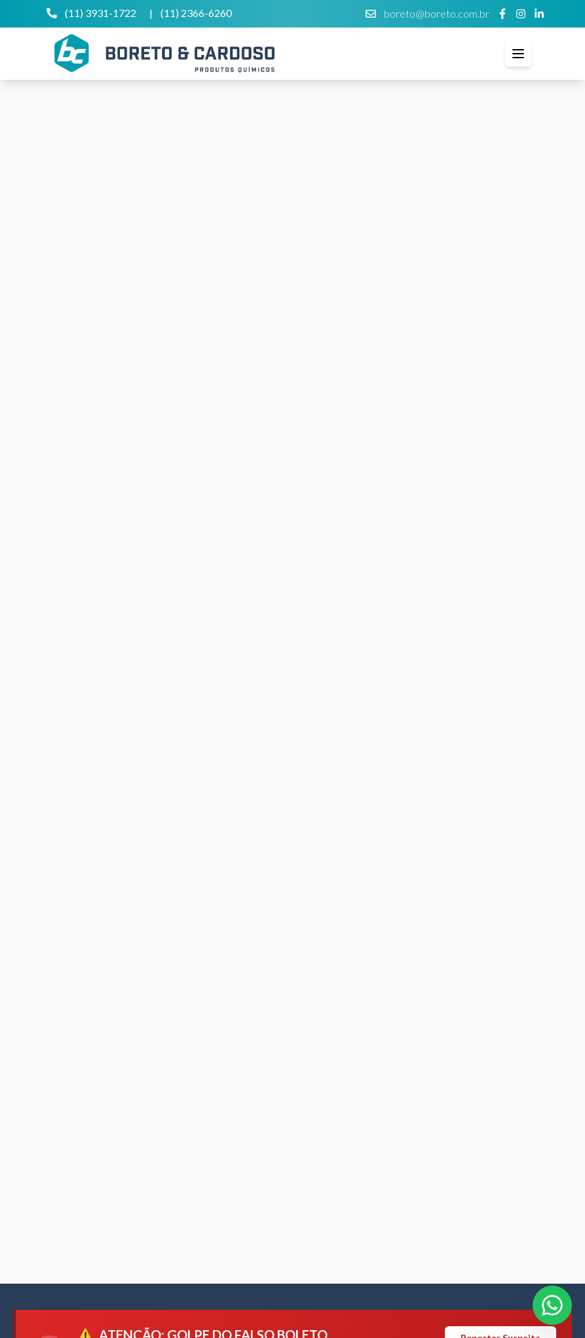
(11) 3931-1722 (91, 13)
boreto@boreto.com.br (427, 13)
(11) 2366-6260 (196, 13)
